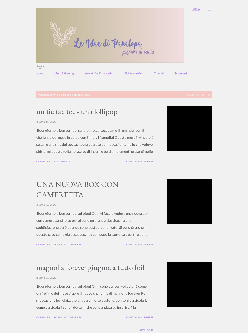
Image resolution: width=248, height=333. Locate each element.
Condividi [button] (43, 161)
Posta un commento (68, 244)
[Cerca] (196, 10)
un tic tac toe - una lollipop (76, 111)
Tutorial (158, 73)
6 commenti (62, 161)
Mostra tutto (198, 94)
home (39, 73)
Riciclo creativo (133, 73)
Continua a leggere (140, 161)
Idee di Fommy (64, 73)
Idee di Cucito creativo (98, 73)
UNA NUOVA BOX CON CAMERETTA (77, 189)
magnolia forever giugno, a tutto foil (90, 267)
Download (180, 73)
